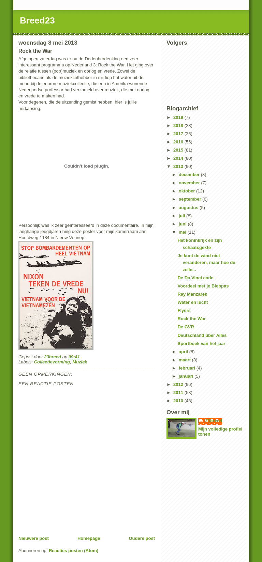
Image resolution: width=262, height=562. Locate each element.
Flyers (183, 310)
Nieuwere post (33, 538)
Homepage (88, 538)
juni (183, 224)
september (190, 199)
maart (185, 359)
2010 (179, 400)
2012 (179, 384)
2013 (179, 166)
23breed (213, 420)
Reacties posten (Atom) (73, 550)
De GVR (185, 326)
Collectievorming (52, 361)
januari (186, 376)
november (190, 182)
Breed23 (37, 20)
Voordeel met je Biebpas (203, 285)
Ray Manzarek (192, 294)
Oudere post (142, 538)
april (184, 351)
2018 (179, 125)
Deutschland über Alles (202, 335)
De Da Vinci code (195, 277)
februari (187, 368)
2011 (179, 392)
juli (182, 215)
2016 (179, 141)
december (190, 174)
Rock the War (191, 318)
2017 (179, 133)
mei (183, 232)
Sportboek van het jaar (201, 343)
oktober (187, 190)
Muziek (79, 361)
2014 (179, 158)
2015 (179, 150)
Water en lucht (192, 302)
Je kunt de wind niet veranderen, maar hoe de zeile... (206, 262)
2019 (179, 117)
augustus (189, 207)
